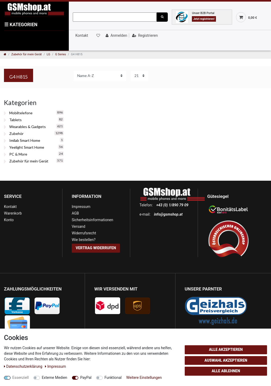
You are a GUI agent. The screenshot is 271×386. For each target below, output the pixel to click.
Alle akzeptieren (226, 349)
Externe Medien (54, 377)
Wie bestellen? (84, 240)
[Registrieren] (144, 35)
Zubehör (16, 133)
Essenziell (20, 377)
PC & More (18, 154)
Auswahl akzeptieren (226, 360)
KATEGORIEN (20, 24)
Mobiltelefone (21, 113)
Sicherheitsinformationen (92, 220)
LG (48, 54)
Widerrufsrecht (84, 233)
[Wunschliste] (97, 35)
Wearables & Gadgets (27, 126)
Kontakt (81, 35)
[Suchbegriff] (115, 17)
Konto (9, 220)
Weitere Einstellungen (144, 377)
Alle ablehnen (226, 371)
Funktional (113, 377)
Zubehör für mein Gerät (26, 54)
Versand (78, 226)
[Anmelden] (116, 35)
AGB (75, 213)
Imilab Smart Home (24, 140)
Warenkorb (13, 213)
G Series (60, 54)
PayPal (86, 377)
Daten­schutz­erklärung (23, 366)
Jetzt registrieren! (203, 18)
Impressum (81, 207)
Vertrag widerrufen (96, 248)
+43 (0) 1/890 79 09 (172, 205)
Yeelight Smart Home (26, 147)
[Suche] (162, 17)
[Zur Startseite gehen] (5, 54)
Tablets (15, 119)
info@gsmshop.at (168, 214)
